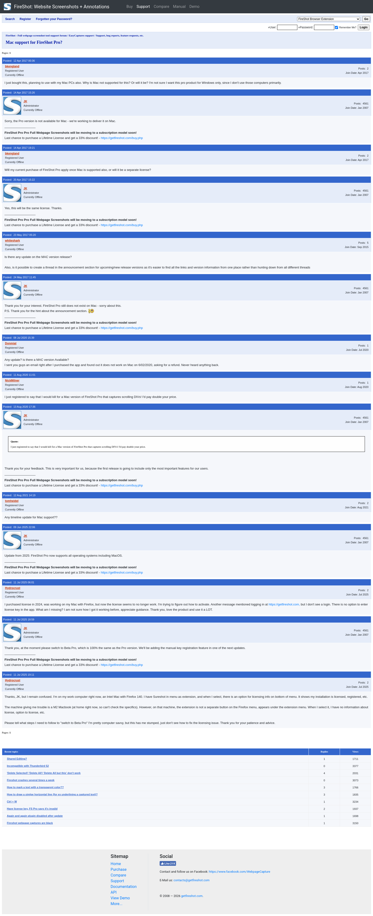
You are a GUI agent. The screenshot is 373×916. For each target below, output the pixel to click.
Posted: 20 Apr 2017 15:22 (19, 179)
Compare (161, 6)
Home (116, 864)
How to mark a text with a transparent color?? (35, 787)
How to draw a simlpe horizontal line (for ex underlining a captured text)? (52, 794)
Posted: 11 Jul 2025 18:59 (18, 619)
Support (143, 6)
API (114, 892)
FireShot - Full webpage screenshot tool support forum (36, 35)
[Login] (287, 27)
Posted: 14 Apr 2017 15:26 (19, 92)
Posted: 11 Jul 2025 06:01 (18, 582)
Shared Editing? (17, 758)
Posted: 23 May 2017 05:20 (19, 234)
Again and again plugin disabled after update (35, 815)
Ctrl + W (12, 801)
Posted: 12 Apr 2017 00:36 (19, 60)
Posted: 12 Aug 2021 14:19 (19, 495)
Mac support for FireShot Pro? (34, 42)
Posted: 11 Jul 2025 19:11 (18, 674)
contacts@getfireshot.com (192, 880)
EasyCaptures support (81, 35)
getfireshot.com (192, 896)
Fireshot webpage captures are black (30, 823)
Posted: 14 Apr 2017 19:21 (19, 147)
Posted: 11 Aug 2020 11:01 (19, 374)
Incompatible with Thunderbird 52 (28, 765)
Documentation (124, 886)
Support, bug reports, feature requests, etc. (120, 35)
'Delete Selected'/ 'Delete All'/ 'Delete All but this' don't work (44, 773)
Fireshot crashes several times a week (30, 780)
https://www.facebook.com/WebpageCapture (239, 871)
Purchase (119, 869)
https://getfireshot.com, (284, 604)
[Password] (324, 27)
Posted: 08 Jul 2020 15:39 (18, 337)
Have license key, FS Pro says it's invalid (32, 808)
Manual (179, 6)
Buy (130, 6)
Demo (194, 6)
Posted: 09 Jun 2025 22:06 (19, 527)
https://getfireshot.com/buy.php (122, 138)
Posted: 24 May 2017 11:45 (19, 277)
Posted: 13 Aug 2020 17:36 (19, 406)
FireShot (56, 6)
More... (117, 903)
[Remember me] (336, 27)
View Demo (120, 898)
